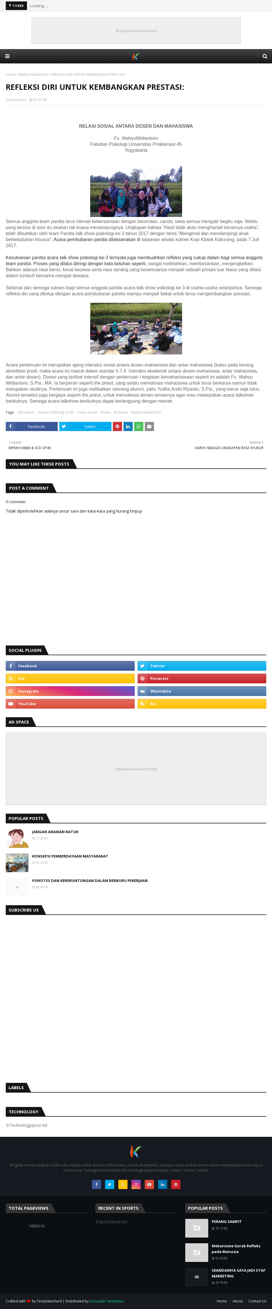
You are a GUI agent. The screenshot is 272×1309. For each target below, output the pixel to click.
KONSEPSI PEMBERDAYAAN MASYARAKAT (70, 856)
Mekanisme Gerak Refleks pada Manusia (236, 1248)
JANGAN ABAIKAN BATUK (55, 831)
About (238, 1301)
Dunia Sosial (87, 412)
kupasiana (18, 99)
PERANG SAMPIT (227, 1221)
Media (106, 412)
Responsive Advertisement (136, 30)
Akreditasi (26, 412)
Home (11, 74)
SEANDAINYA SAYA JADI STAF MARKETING (238, 1273)
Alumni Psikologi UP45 (56, 412)
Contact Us (257, 1301)
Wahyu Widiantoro (34, 74)
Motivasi (121, 412)
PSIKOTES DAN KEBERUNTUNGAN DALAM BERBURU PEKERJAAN (90, 880)
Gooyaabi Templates (107, 1301)
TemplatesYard (49, 1301)
